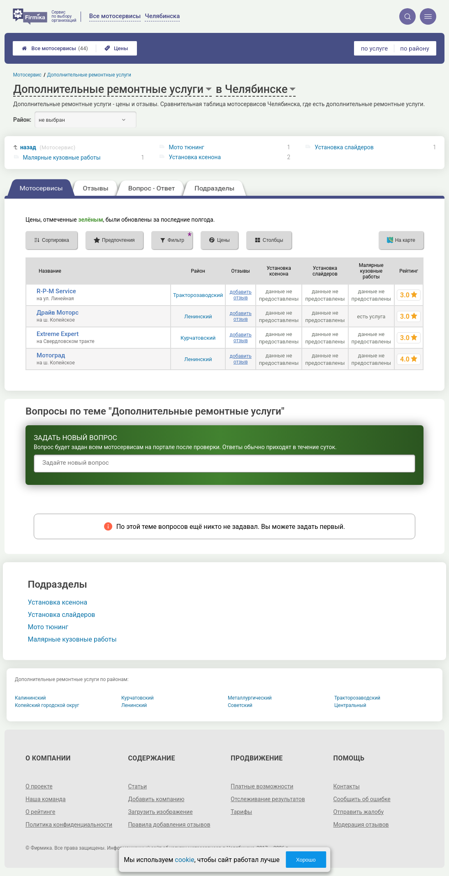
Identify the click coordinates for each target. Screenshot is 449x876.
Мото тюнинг (186, 147)
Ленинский (198, 316)
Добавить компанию (156, 799)
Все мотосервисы (55, 48)
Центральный (350, 705)
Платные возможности (262, 786)
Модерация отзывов (361, 824)
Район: (22, 119)
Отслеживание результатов (268, 799)
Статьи (137, 786)
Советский (240, 705)
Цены (116, 48)
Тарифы (241, 812)
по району (414, 48)
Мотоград (51, 355)
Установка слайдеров (344, 147)
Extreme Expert (58, 334)
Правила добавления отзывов (169, 824)
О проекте (39, 786)
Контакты (346, 786)
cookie (184, 860)
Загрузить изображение (160, 812)
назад (48, 147)
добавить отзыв (240, 295)
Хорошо (306, 860)
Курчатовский (198, 338)
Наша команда (45, 799)
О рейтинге (40, 812)
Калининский (30, 698)
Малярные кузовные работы (62, 157)
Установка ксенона (195, 157)
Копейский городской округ (47, 705)
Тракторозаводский (198, 295)
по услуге (374, 48)
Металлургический (250, 698)
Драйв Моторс (58, 312)
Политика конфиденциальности (68, 824)
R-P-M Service (56, 291)
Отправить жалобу (358, 812)
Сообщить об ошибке (361, 799)
